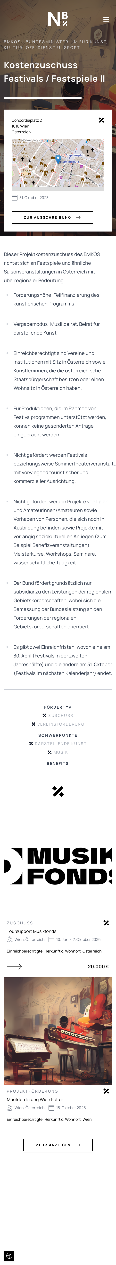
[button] (58, 160)
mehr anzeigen (58, 1145)
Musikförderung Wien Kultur (35, 1099)
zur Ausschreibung (52, 217)
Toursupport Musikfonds (31, 931)
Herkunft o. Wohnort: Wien (68, 1119)
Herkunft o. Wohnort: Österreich (73, 951)
